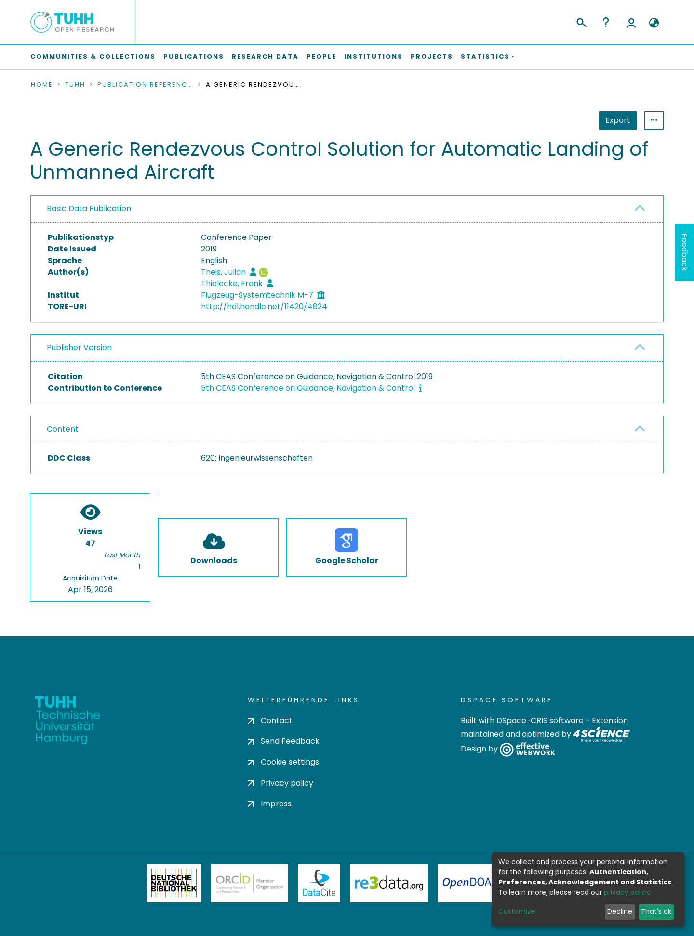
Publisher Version (79, 347)
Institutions (373, 56)
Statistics (615, 120)
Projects (432, 56)
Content (63, 429)
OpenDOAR (470, 883)
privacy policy (627, 892)
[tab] (347, 209)
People (321, 56)
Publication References (145, 84)
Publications (193, 56)
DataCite (319, 883)
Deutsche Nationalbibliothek (174, 883)
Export (570, 120)
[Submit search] (581, 21)
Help (606, 22)
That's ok (656, 911)
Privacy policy (280, 783)
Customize (516, 911)
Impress (270, 803)
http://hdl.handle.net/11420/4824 (264, 306)
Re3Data (389, 883)
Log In (631, 22)
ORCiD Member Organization (249, 883)
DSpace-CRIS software (540, 720)
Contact (270, 720)
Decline (619, 911)
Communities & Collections (93, 56)
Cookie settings (283, 761)
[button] (654, 23)
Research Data (265, 56)
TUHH (75, 84)
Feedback (684, 252)
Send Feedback (284, 741)
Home (42, 84)
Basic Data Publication (89, 208)
